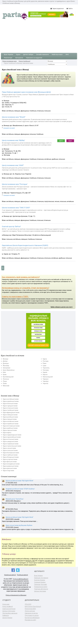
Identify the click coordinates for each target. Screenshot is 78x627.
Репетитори (8, 58)
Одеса (45, 359)
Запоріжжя (6, 368)
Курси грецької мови (10, 419)
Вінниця (5, 359)
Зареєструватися (57, 8)
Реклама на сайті (30, 620)
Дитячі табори (28, 54)
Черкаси (45, 379)
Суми (44, 365)
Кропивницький (8, 377)
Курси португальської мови (12, 446)
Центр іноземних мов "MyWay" (13, 140)
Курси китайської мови (10, 421)
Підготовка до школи (32, 615)
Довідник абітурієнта (41, 589)
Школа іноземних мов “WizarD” (13, 117)
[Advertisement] (39, 35)
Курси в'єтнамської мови (11, 426)
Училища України (40, 582)
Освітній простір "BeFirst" (11, 227)
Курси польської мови (10, 450)
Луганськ (6, 379)
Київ (4, 372)
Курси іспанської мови (10, 408)
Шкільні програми (40, 591)
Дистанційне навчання (9, 613)
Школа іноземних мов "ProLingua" (15, 184)
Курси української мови (11, 401)
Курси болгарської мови (11, 452)
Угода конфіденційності (20, 579)
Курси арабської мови (10, 428)
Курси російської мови (10, 417)
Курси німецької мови (10, 415)
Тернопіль (46, 368)
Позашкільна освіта (40, 587)
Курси (18, 54)
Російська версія (22, 575)
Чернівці (45, 381)
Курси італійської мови (10, 410)
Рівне (44, 363)
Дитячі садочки (30, 611)
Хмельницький (48, 377)
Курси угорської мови (10, 459)
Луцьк (5, 381)
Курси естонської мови (10, 439)
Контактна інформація (32, 617)
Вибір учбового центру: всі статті (62, 307)
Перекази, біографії (40, 584)
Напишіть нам (30, 561)
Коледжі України (39, 580)
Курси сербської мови (10, 455)
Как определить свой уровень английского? (21, 277)
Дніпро (5, 361)
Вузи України (8, 54)
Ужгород (46, 370)
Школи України (7, 617)
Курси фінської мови (10, 461)
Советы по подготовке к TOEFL (15, 296)
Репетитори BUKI (30, 609)
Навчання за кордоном (34, 58)
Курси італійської (24, 61)
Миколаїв (6, 386)
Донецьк (6, 363)
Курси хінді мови (8, 470)
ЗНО (67, 54)
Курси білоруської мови (11, 457)
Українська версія (10, 575)
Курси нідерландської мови (12, 435)
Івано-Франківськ (9, 370)
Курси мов (5, 604)
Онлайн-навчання (42, 54)
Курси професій (7, 606)
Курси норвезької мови (10, 444)
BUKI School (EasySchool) (33, 606)
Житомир (6, 365)
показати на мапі (9, 128)
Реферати (5, 615)
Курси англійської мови (11, 399)
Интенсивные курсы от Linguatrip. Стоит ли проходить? (25, 288)
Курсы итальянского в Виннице (16, 595)
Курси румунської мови (10, 466)
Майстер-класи (57, 54)
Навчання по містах (31, 613)
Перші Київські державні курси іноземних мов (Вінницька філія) (26, 92)
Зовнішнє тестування (41, 578)
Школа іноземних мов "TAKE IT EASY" (16, 208)
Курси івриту (7, 432)
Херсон (45, 374)
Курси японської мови (10, 403)
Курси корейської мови (10, 423)
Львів (5, 383)
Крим (4, 374)
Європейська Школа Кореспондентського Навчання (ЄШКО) (25, 245)
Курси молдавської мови (11, 464)
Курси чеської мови (9, 448)
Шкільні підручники (8, 611)
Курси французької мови (11, 412)
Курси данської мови (10, 468)
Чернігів (45, 383)
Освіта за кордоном (8, 609)
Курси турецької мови (10, 406)
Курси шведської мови (10, 441)
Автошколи (19, 58)
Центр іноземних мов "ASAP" (13, 165)
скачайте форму (50, 561)
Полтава (45, 361)
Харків (45, 372)
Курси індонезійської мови (12, 437)
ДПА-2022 (28, 604)
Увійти (70, 8)
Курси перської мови (10, 430)
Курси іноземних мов (9, 61)
